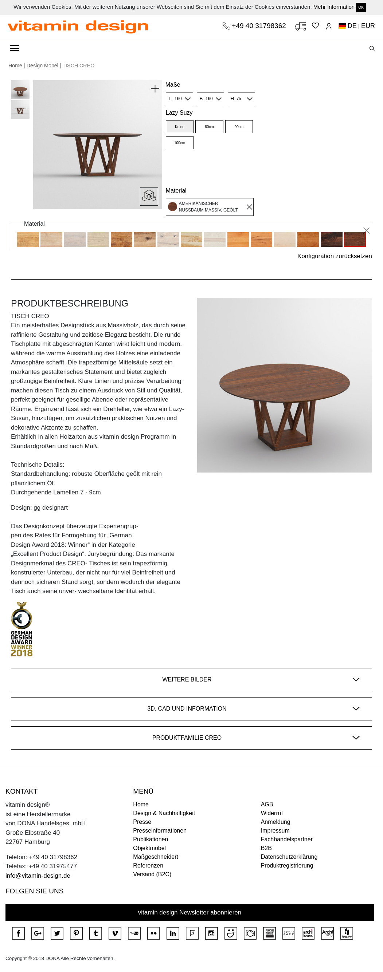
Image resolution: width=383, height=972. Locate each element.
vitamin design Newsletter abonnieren (190, 912)
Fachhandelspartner (287, 839)
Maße (172, 85)
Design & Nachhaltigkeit (164, 813)
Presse (142, 822)
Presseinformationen (160, 830)
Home (15, 65)
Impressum (275, 830)
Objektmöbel (149, 848)
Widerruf (272, 813)
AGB (267, 804)
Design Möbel (42, 65)
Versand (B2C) (152, 874)
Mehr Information (334, 7)
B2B (266, 848)
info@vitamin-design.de (37, 875)
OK (360, 7)
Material (176, 190)
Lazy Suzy (179, 113)
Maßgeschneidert (155, 857)
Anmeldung (275, 822)
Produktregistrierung (287, 865)
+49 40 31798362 (260, 25)
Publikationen (150, 839)
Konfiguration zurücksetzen (334, 256)
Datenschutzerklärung (289, 857)
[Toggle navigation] (15, 48)
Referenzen (148, 865)
